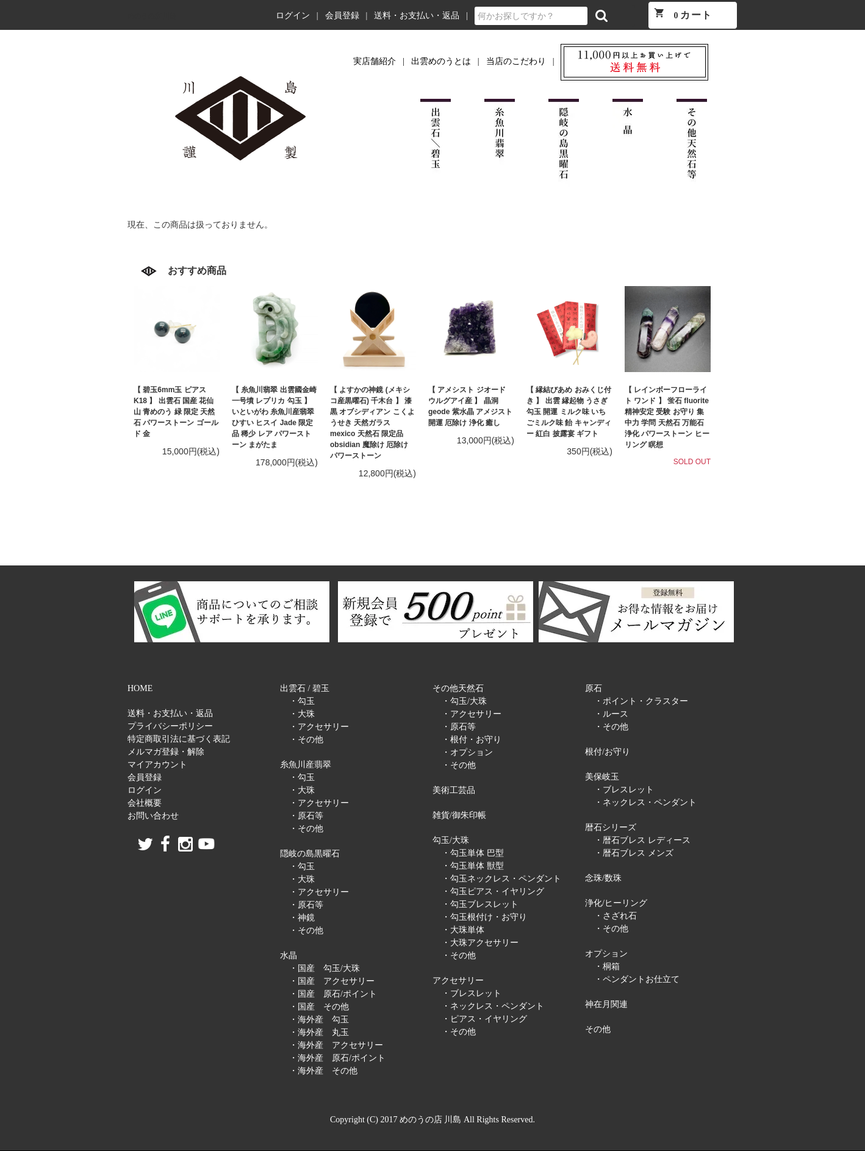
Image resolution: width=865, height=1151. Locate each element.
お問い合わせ (153, 815)
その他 (598, 1029)
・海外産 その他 (323, 1070)
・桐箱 (607, 966)
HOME (140, 688)
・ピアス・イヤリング (484, 1019)
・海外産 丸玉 (319, 1032)
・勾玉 (302, 701)
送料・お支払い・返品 (416, 15)
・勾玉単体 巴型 (473, 853)
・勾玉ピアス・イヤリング (493, 891)
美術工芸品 (454, 790)
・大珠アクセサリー (480, 942)
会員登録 (342, 15)
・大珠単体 (463, 929)
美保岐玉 (602, 776)
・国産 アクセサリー (332, 981)
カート (683, 13)
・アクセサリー (319, 726)
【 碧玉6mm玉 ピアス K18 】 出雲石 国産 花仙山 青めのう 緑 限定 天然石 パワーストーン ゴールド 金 (176, 411)
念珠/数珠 (603, 878)
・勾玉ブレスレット (480, 904)
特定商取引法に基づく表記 (178, 739)
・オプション (467, 752)
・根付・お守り (471, 739)
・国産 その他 (319, 1006)
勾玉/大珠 (451, 840)
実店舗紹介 (374, 61)
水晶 (288, 955)
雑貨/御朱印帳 (459, 815)
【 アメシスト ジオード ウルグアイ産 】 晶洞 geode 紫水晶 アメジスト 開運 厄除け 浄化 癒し (470, 406)
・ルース (611, 714)
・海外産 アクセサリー (336, 1045)
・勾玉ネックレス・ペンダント (501, 878)
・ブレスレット (471, 993)
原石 (593, 688)
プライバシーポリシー (170, 726)
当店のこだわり (516, 61)
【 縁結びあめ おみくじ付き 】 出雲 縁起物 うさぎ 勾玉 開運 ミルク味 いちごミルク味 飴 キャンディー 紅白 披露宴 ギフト (568, 411)
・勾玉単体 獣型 (473, 865)
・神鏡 (302, 917)
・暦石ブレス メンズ (633, 853)
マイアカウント (157, 764)
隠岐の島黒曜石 (310, 853)
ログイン (293, 15)
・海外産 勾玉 (319, 1019)
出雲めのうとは (441, 61)
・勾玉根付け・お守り (484, 917)
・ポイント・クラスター (641, 701)
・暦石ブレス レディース (642, 840)
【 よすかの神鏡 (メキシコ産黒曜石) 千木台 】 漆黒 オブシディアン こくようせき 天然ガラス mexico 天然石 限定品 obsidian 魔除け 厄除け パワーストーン (372, 422)
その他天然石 (458, 688)
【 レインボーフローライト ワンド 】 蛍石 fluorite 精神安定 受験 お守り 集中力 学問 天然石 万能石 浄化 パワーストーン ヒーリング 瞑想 (667, 417)
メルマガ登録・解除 (165, 751)
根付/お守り (607, 751)
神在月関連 (606, 1004)
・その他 (306, 739)
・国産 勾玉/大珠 (324, 968)
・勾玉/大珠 (464, 701)
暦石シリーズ (610, 827)
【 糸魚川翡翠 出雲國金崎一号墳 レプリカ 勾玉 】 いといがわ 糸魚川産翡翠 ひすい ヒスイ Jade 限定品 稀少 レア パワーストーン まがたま (274, 417)
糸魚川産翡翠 (305, 764)
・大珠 (302, 714)
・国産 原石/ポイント (333, 994)
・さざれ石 (615, 915)
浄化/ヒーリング (616, 903)
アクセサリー (458, 980)
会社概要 (144, 803)
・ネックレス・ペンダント (493, 1006)
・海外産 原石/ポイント (337, 1058)
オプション (606, 953)
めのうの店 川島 (151, 16)
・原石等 (306, 815)
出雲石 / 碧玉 (304, 688)
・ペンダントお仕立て (637, 979)
